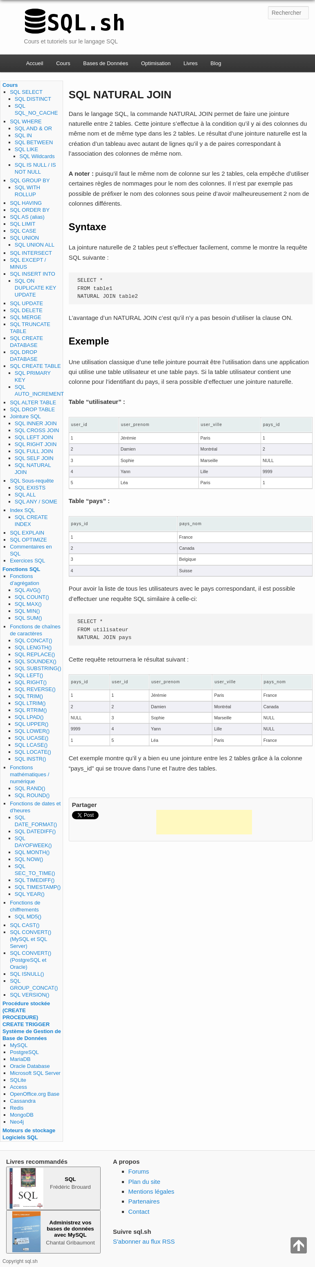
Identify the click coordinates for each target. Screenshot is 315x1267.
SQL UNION (24, 238)
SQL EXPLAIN (27, 533)
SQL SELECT (26, 92)
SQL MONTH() (32, 852)
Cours (63, 63)
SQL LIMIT (22, 224)
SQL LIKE (26, 149)
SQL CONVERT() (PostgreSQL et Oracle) (30, 960)
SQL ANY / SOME (36, 502)
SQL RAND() (30, 788)
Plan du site (144, 1181)
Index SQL (22, 510)
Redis (16, 1108)
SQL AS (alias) (27, 217)
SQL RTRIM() (31, 710)
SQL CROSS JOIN (37, 430)
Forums (138, 1171)
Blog (216, 63)
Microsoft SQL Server (35, 1073)
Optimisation (156, 63)
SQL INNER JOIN (36, 423)
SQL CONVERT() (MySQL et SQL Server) (30, 939)
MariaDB (20, 1059)
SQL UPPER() (32, 724)
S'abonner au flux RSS (144, 1241)
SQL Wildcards (37, 156)
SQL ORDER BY (30, 210)
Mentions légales (151, 1191)
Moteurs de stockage (28, 1130)
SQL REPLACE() (35, 654)
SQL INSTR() (30, 759)
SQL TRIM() (29, 696)
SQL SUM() (28, 618)
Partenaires (144, 1201)
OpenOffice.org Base (34, 1094)
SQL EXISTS (30, 488)
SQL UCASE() (32, 738)
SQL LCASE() (31, 745)
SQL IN (23, 135)
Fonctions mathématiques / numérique (29, 774)
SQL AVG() (28, 590)
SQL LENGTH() (33, 647)
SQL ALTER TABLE (33, 402)
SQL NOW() (29, 859)
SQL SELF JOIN (34, 458)
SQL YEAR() (30, 894)
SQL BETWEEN (34, 142)
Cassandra (23, 1101)
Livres (190, 63)
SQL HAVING (26, 203)
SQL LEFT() (29, 675)
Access (18, 1087)
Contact (139, 1211)
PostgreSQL (24, 1052)
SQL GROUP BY (30, 180)
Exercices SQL (27, 561)
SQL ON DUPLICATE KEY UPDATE (35, 288)
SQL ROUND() (32, 795)
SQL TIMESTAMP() (38, 887)
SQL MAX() (28, 604)
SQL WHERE (26, 121)
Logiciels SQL (20, 1137)
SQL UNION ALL (34, 245)
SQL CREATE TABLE (35, 366)
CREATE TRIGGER (26, 1024)
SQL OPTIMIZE (28, 540)
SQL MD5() (28, 916)
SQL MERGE (25, 317)
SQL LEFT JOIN (34, 437)
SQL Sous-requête (32, 481)
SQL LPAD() (29, 717)
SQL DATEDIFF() (35, 831)
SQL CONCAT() (33, 640)
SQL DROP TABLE (32, 409)
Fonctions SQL (21, 569)
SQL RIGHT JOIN (36, 444)
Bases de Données (105, 63)
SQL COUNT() (32, 597)
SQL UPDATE (26, 303)
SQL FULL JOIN (34, 451)
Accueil (34, 63)
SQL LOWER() (32, 731)
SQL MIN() (27, 611)
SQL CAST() (24, 925)
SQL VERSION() (29, 995)
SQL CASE (23, 231)
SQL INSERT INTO (32, 274)
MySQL (18, 1045)
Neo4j (17, 1122)
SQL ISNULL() (27, 974)
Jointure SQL (25, 416)
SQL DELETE (26, 310)
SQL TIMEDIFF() (35, 880)
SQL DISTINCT (33, 99)
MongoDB (22, 1115)
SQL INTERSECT (31, 253)
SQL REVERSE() (35, 689)
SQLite (18, 1080)
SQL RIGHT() (31, 682)
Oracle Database (30, 1066)
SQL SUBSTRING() (38, 668)
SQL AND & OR (33, 128)
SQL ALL (25, 495)
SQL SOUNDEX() (35, 661)
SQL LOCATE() (33, 752)
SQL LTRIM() (30, 703)
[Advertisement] (204, 822)
